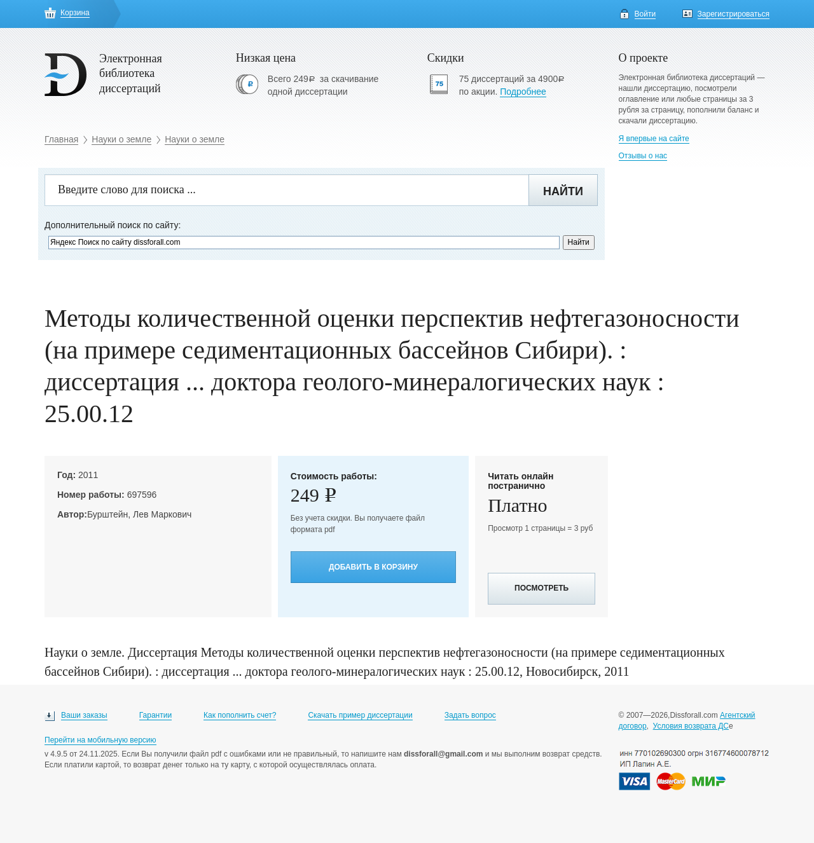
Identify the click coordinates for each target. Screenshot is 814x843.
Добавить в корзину (373, 567)
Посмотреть (541, 588)
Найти (563, 191)
